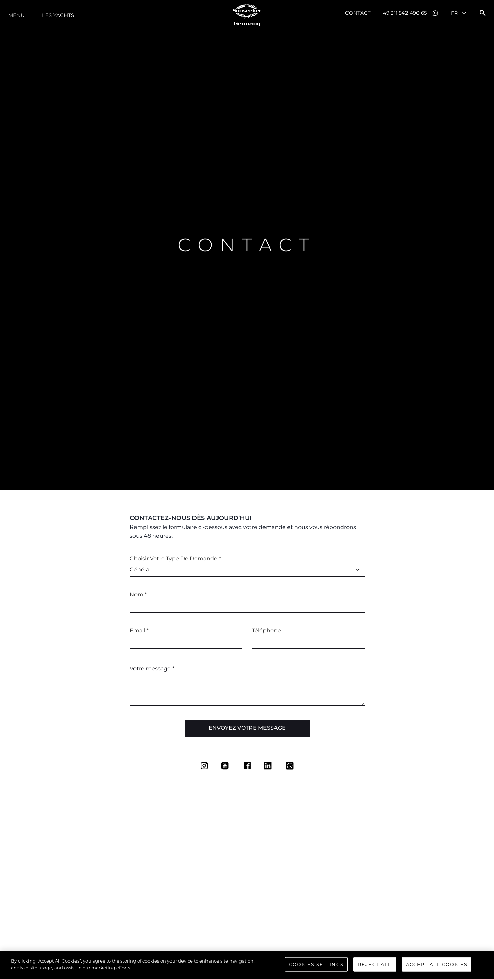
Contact (358, 13)
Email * (139, 630)
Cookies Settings (316, 966)
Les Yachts (58, 15)
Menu (16, 15)
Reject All (374, 966)
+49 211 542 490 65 (403, 13)
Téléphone (266, 630)
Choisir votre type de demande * (175, 558)
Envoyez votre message (247, 728)
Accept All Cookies (437, 966)
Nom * (138, 594)
